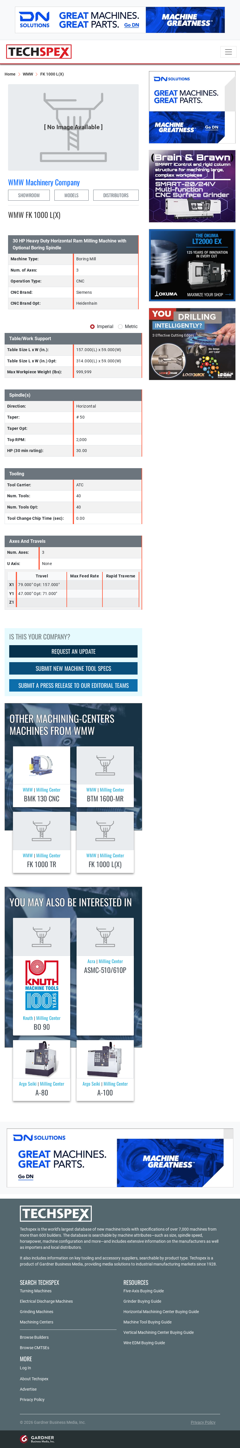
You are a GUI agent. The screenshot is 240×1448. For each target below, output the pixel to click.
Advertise (28, 1389)
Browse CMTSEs (34, 1347)
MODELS (71, 195)
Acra (91, 961)
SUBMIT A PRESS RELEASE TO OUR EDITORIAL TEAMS (73, 685)
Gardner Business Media (61, 1264)
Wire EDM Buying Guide (144, 1342)
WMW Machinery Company (44, 181)
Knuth (28, 1017)
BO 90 (42, 1026)
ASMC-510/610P (105, 970)
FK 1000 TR (41, 864)
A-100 (105, 1092)
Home (10, 74)
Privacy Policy (32, 1399)
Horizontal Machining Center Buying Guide (161, 1311)
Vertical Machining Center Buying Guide (158, 1332)
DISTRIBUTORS (116, 195)
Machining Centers (36, 1322)
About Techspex (34, 1379)
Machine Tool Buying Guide (147, 1322)
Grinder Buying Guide (142, 1301)
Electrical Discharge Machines (46, 1301)
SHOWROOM (29, 195)
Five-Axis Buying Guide (143, 1291)
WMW (28, 74)
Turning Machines (36, 1291)
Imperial (105, 326)
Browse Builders (34, 1337)
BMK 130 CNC (41, 798)
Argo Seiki (28, 1083)
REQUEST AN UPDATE (74, 651)
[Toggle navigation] (228, 52)
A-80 (41, 1092)
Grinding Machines (36, 1311)
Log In (25, 1368)
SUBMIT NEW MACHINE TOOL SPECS (73, 668)
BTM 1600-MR (105, 798)
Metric (131, 326)
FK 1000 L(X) (105, 864)
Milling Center (48, 789)
